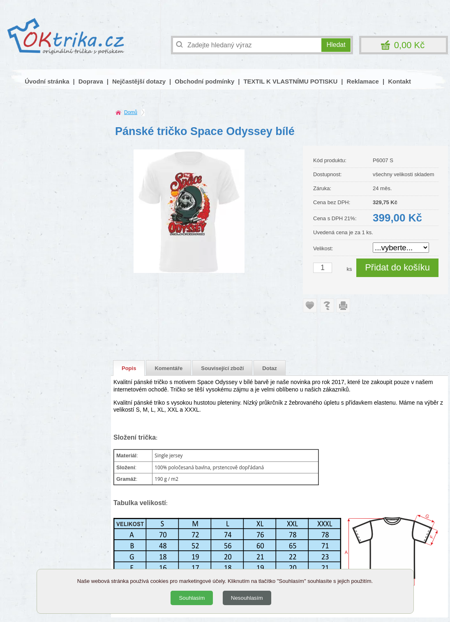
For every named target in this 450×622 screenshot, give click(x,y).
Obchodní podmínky (204, 81)
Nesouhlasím (247, 598)
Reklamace (363, 81)
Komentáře (168, 368)
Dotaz (269, 368)
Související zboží (222, 368)
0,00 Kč (409, 45)
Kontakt (399, 81)
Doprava (90, 81)
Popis (129, 368)
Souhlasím (192, 598)
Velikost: (323, 248)
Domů (130, 112)
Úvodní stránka (47, 81)
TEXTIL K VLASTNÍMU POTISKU (290, 81)
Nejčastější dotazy (139, 81)
